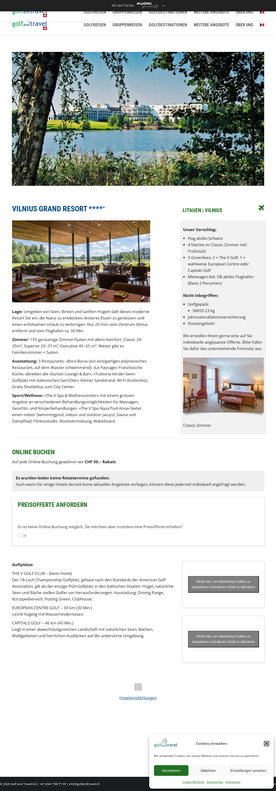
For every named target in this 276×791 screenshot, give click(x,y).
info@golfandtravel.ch (84, 784)
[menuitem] (262, 25)
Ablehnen (208, 770)
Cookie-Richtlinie (193, 782)
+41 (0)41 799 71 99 (52, 784)
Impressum (233, 782)
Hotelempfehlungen (138, 697)
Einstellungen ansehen (248, 770)
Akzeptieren (171, 770)
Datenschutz (215, 782)
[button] (266, 743)
